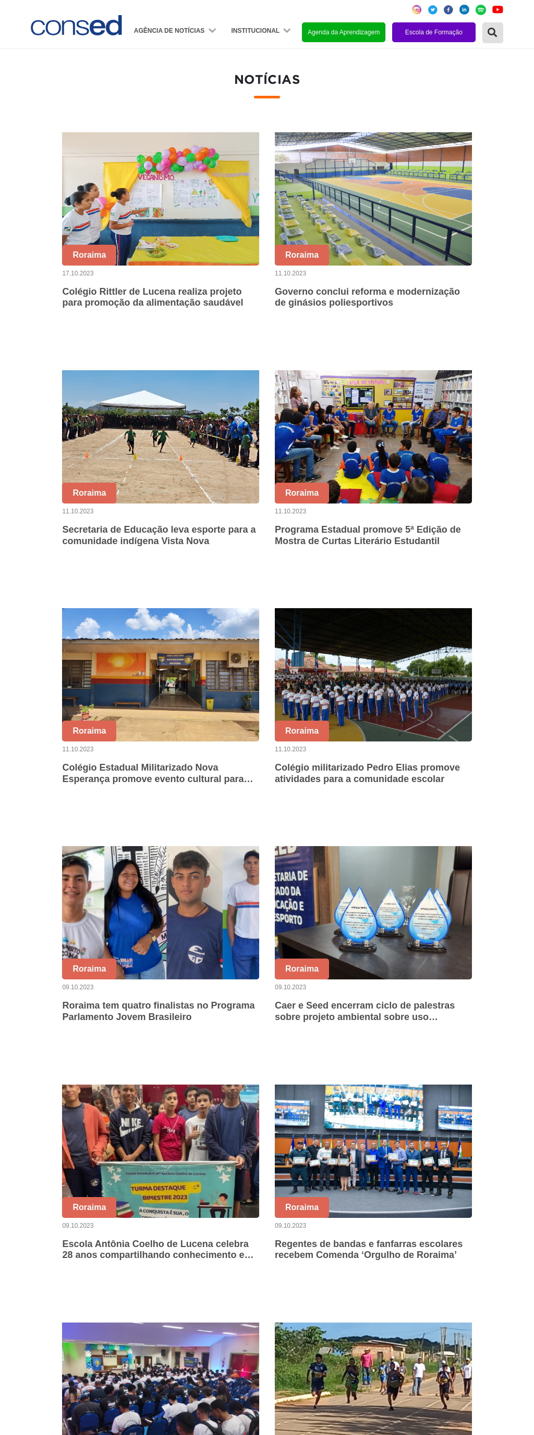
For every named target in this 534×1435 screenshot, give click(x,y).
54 (411, 1093)
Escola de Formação (434, 32)
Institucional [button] (256, 30)
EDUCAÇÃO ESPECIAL (403, 1298)
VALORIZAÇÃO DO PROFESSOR (422, 1242)
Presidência (213, 1228)
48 (279, 1093)
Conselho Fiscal (221, 1242)
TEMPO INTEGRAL (395, 1228)
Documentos (214, 1270)
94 (454, 1093)
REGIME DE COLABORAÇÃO (415, 1199)
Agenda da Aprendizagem (344, 32)
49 (301, 1093)
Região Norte (56, 1199)
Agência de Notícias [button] (170, 30)
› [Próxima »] (498, 1093)
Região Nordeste (63, 1214)
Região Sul (52, 1256)
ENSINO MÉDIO (389, 1270)
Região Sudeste (62, 1242)
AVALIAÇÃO (381, 1326)
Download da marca (228, 1284)
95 (476, 1093)
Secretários (212, 1214)
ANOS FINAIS (384, 1214)
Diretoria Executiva (226, 1256)
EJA (365, 1312)
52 (367, 1093)
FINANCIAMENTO (392, 1256)
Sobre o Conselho (224, 1199)
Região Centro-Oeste (71, 1228)
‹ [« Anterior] (191, 1093)
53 (389, 1093)
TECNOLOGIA (385, 1284)
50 (323, 1093)
